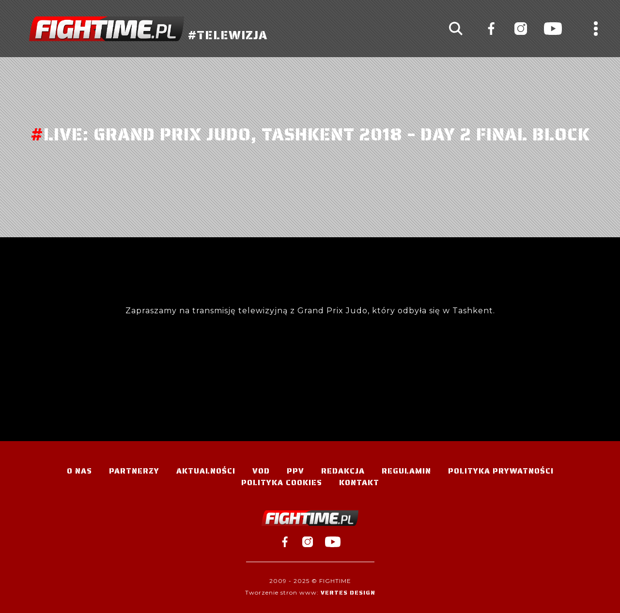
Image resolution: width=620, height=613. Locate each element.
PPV (295, 471)
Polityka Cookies (281, 482)
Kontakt (359, 482)
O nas (79, 471)
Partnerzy (134, 471)
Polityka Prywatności (501, 471)
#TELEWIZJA (148, 28)
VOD (261, 471)
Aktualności (205, 471)
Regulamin (406, 471)
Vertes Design (348, 592)
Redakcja (343, 471)
